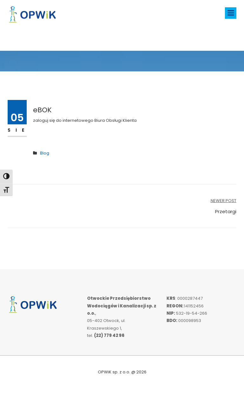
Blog (44, 153)
